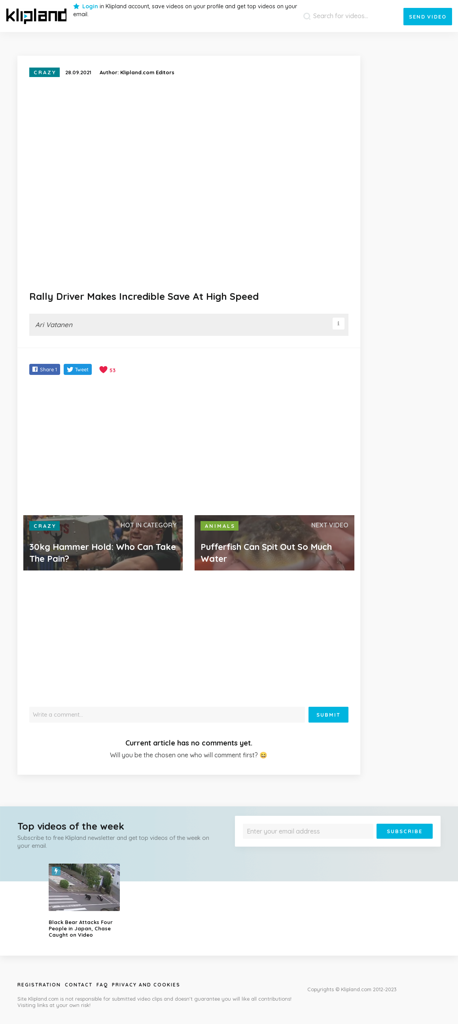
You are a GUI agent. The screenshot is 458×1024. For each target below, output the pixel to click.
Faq (102, 985)
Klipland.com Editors (147, 72)
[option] (90, 901)
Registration (39, 985)
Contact (79, 985)
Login (90, 6)
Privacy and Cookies (146, 985)
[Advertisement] (188, 446)
